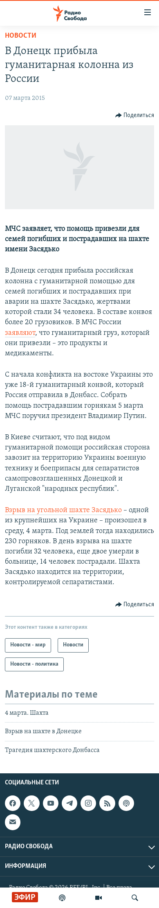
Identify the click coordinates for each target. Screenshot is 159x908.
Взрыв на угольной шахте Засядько (63, 510)
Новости (20, 36)
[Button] (135, 115)
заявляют (20, 333)
